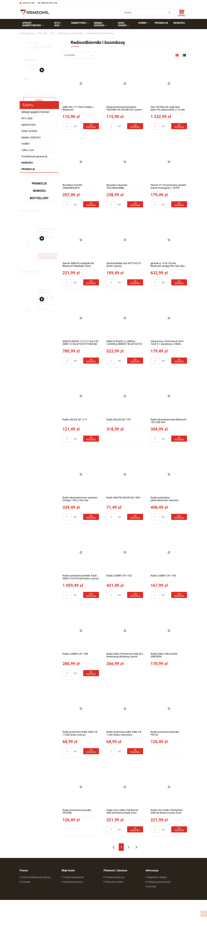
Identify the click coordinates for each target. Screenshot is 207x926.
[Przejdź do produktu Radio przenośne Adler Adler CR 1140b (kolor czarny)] (81, 708)
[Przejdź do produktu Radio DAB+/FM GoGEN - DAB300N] (169, 630)
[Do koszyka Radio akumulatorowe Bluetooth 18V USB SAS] (179, 439)
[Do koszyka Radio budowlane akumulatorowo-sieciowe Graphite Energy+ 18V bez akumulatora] (179, 517)
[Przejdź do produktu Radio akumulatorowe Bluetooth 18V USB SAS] (169, 396)
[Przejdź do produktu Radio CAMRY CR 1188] (81, 630)
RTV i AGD (27, 118)
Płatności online (114, 881)
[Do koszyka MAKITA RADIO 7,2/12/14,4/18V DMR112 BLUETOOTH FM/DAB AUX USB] (91, 361)
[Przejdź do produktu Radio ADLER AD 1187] (124, 396)
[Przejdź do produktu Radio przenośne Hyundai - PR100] (169, 708)
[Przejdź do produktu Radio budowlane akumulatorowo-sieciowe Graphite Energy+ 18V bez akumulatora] (169, 474)
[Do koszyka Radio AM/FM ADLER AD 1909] (135, 517)
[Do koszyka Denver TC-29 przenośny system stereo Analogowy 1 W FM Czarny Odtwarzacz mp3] (179, 204)
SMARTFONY (28, 124)
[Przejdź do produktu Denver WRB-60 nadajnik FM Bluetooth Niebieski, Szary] (81, 239)
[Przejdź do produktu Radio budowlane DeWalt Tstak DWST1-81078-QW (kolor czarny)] (81, 552)
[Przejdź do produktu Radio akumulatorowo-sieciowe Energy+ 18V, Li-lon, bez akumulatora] (81, 474)
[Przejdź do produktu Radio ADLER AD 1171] (81, 396)
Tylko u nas (27, 150)
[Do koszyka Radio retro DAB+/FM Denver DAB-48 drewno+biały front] (135, 829)
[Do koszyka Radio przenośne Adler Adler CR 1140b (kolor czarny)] (91, 751)
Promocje (28, 169)
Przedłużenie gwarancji (34, 156)
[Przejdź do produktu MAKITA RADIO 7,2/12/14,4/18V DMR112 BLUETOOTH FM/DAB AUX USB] (81, 317)
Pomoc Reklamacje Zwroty (36, 877)
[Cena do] (48, 91)
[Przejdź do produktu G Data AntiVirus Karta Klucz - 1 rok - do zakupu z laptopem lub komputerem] (47, 230)
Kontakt (25, 881)
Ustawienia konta (73, 881)
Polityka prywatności (159, 881)
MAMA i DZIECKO (31, 137)
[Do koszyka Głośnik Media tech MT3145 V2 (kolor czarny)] (135, 282)
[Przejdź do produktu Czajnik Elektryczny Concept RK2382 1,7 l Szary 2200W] (47, 291)
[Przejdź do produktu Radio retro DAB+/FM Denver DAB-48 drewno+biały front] (124, 786)
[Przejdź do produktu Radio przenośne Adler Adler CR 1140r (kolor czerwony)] (124, 708)
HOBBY (25, 143)
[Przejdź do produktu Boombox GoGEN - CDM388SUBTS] (81, 161)
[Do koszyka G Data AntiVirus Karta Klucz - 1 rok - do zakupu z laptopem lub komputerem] (47, 256)
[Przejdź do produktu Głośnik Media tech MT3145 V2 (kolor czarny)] (124, 239)
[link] (29, 65)
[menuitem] (36, 24)
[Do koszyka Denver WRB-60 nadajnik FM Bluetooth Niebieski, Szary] (91, 282)
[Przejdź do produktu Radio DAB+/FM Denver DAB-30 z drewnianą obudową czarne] (124, 630)
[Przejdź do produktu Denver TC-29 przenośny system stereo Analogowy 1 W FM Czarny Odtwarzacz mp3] (169, 161)
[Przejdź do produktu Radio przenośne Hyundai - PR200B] (81, 786)
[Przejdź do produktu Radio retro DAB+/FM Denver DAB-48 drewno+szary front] (169, 786)
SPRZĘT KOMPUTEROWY (35, 112)
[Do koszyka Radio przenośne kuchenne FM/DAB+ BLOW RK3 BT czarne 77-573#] (135, 126)
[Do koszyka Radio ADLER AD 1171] (91, 439)
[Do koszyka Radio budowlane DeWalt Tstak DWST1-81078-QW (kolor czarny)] (91, 595)
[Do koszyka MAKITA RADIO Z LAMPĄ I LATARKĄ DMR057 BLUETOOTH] (135, 361)
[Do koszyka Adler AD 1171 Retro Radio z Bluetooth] (91, 126)
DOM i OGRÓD (29, 131)
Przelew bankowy (115, 877)
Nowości (27, 162)
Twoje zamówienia (73, 877)
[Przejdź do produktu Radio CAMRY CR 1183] (169, 552)
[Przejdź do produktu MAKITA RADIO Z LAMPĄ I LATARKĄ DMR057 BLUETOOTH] (124, 317)
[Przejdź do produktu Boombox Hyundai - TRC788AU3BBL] (124, 161)
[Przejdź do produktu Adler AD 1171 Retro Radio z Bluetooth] (81, 83)
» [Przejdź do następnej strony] (136, 847)
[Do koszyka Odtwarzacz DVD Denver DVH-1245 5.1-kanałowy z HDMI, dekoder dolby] (179, 361)
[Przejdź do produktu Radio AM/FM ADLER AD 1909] (124, 474)
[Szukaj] (170, 12)
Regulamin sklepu (157, 877)
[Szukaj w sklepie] (144, 12)
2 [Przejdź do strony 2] (128, 847)
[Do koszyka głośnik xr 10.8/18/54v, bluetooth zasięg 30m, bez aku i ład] (179, 282)
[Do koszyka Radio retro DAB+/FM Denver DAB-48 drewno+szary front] (179, 829)
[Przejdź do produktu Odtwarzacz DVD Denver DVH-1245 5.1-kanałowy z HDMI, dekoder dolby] (169, 317)
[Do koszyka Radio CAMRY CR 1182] (135, 595)
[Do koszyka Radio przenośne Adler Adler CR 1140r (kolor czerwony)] (135, 751)
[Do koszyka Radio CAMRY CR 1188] (91, 673)
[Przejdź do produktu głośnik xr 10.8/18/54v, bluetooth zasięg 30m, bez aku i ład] (169, 239)
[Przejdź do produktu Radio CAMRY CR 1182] (124, 552)
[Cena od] (30, 91)
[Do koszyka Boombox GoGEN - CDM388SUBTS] (91, 204)
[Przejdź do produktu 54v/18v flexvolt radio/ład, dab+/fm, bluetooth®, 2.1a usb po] (169, 83)
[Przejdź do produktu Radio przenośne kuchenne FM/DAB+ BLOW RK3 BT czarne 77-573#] (124, 83)
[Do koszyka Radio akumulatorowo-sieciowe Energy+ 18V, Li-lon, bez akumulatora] (91, 517)
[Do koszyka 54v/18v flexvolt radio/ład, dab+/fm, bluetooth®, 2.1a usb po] (179, 126)
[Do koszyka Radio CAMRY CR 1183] (179, 595)
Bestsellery (39, 198)
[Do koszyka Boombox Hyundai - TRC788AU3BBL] (135, 204)
